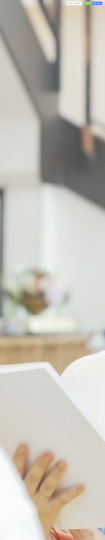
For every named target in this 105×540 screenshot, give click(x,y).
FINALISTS (77, 3)
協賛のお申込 (97, 3)
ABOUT (70, 3)
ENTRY (87, 3)
